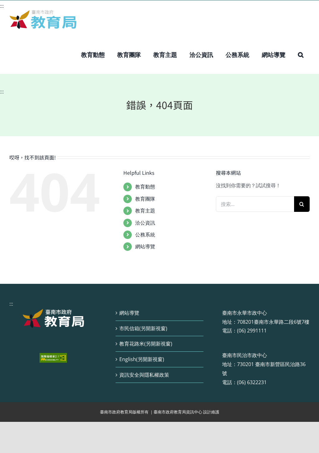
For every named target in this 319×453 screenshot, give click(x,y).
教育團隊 (145, 198)
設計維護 (211, 412)
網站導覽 (145, 246)
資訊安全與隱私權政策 (144, 374)
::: (2, 5)
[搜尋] (302, 204)
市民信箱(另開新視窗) (143, 328)
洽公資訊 (145, 222)
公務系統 (145, 234)
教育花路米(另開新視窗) (145, 343)
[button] (301, 55)
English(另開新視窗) (141, 359)
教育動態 (145, 186)
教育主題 (145, 210)
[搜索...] (255, 204)
